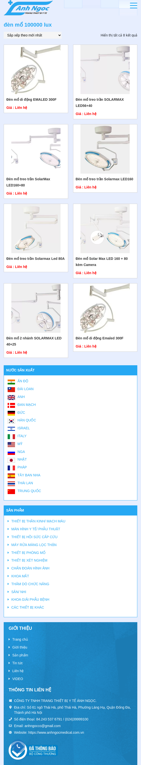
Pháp (22, 467)
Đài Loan (25, 389)
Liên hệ (18, 671)
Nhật (22, 459)
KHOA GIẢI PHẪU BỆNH (30, 599)
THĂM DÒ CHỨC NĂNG (30, 584)
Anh (21, 397)
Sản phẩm (20, 655)
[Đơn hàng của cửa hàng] (33, 35)
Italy (22, 436)
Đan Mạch (26, 405)
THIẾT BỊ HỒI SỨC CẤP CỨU (34, 537)
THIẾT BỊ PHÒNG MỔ (28, 553)
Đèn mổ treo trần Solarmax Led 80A (35, 259)
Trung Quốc (29, 491)
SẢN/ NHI (18, 592)
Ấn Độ (22, 381)
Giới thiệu (19, 647)
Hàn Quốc (26, 420)
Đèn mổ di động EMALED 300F (31, 99)
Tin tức (17, 663)
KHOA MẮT (20, 576)
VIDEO (17, 679)
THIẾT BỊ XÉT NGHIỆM (29, 560)
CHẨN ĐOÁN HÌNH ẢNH (30, 568)
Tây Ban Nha (28, 475)
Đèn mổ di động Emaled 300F (100, 338)
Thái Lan (25, 483)
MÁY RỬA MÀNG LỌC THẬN (34, 545)
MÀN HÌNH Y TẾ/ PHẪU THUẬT (35, 529)
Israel (23, 428)
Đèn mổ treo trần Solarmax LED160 (104, 179)
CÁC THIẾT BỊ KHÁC (27, 607)
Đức (21, 413)
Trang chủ (20, 639)
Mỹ (19, 444)
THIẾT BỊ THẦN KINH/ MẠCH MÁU (38, 521)
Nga (21, 452)
